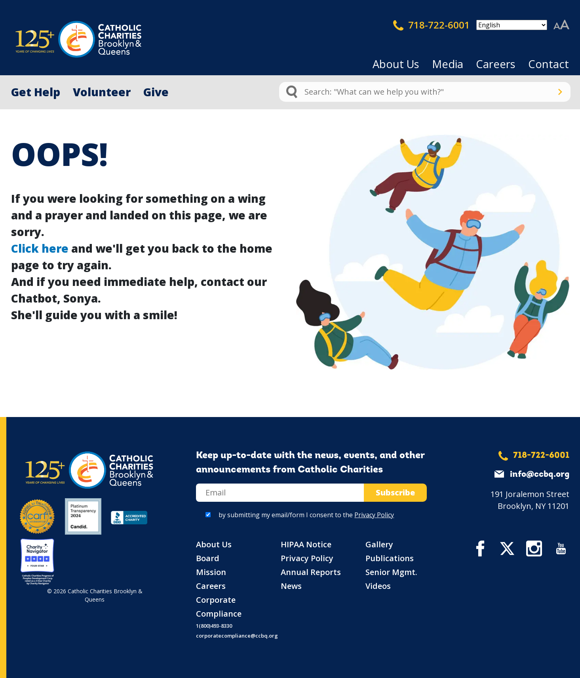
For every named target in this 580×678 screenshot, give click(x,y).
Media (447, 64)
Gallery (379, 544)
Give (156, 91)
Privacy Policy (374, 514)
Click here (39, 248)
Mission (211, 572)
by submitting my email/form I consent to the (306, 514)
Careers (495, 64)
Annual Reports (311, 572)
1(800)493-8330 (214, 625)
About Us (396, 64)
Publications (389, 558)
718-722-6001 (431, 25)
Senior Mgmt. (391, 572)
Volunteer (102, 91)
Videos (378, 586)
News (291, 586)
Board (207, 558)
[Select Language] (511, 25)
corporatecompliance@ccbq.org (237, 635)
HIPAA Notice (306, 544)
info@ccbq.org (539, 474)
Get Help (35, 91)
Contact (548, 64)
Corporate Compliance (219, 606)
